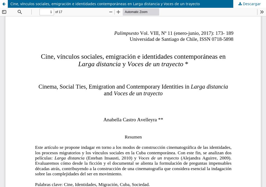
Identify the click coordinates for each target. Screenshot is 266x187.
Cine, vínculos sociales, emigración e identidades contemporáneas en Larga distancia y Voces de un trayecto (105, 3)
